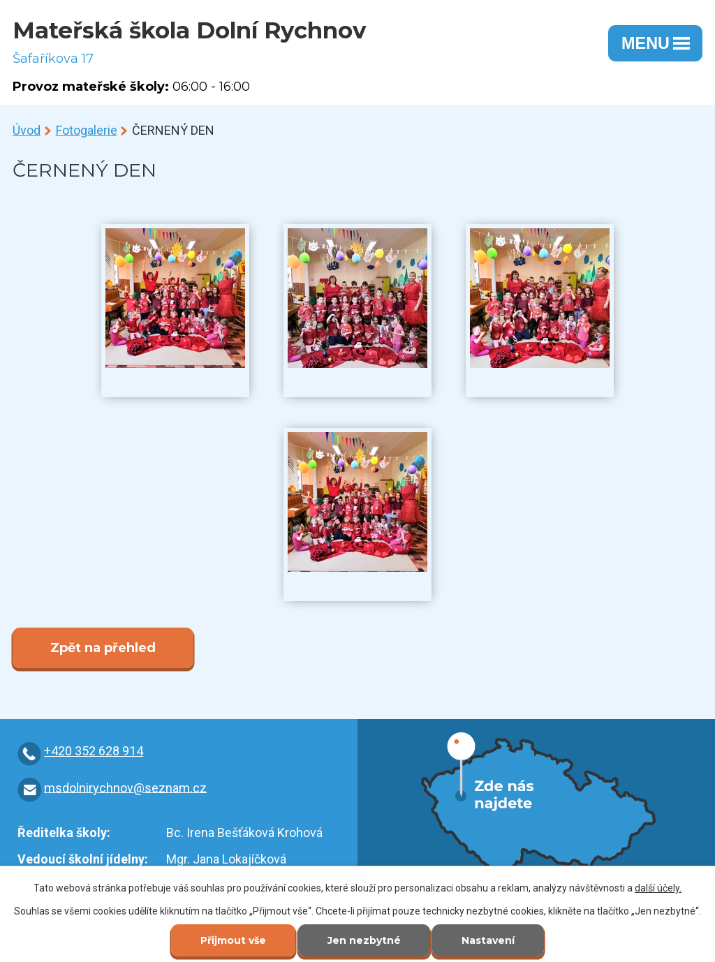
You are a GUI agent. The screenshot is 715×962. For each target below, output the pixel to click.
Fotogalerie (86, 130)
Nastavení (488, 940)
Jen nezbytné (364, 940)
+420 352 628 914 (93, 750)
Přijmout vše (233, 940)
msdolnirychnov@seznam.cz (125, 787)
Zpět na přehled (103, 648)
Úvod (26, 130)
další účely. (658, 888)
